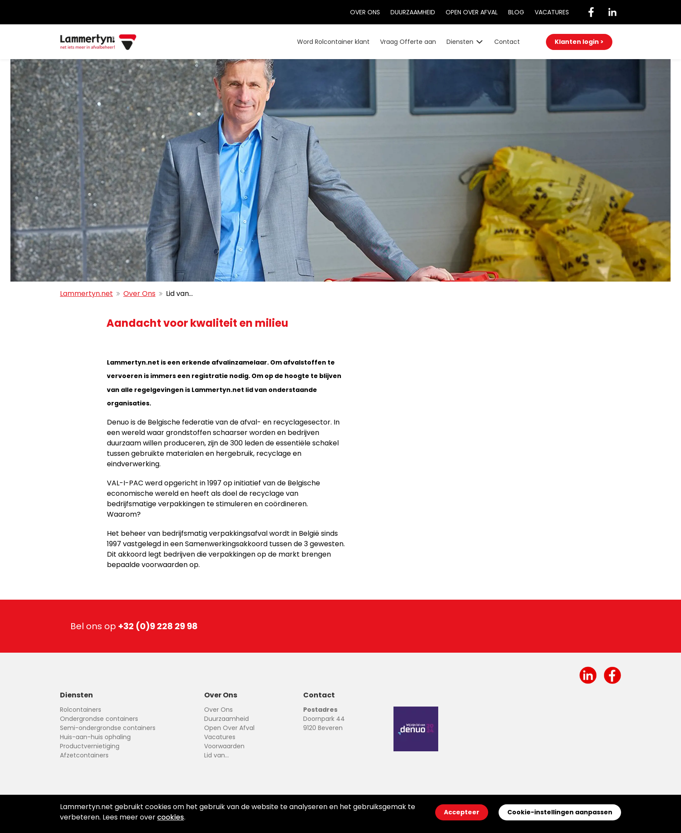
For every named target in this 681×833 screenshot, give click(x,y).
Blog (516, 12)
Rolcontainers (80, 709)
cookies (170, 817)
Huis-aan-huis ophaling (95, 737)
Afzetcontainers (84, 755)
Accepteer (461, 812)
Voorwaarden (224, 746)
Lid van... (216, 755)
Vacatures (552, 12)
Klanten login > (579, 41)
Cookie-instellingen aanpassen (559, 812)
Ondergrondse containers (99, 718)
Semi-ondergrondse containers (107, 727)
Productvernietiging (89, 746)
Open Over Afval (472, 12)
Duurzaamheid (412, 12)
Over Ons (365, 12)
